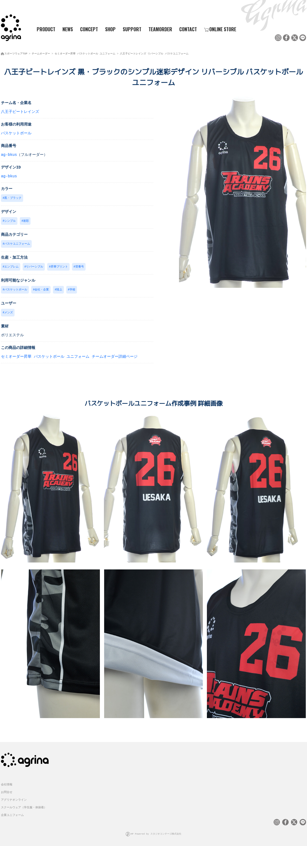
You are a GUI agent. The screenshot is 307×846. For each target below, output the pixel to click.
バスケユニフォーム (17, 244)
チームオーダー (41, 52)
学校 (72, 290)
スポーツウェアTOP (15, 52)
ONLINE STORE (220, 28)
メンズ (8, 313)
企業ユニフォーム (12, 814)
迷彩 (26, 220)
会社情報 (6, 784)
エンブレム (11, 267)
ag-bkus (9, 154)
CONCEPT (89, 28)
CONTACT (188, 28)
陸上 (59, 290)
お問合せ (6, 791)
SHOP (110, 28)
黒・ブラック (12, 197)
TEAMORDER (160, 28)
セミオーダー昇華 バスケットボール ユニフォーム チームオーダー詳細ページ (69, 357)
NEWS (67, 28)
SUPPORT (132, 28)
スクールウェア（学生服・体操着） (24, 807)
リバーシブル (34, 267)
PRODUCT (44, 28)
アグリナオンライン (14, 799)
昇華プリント (59, 267)
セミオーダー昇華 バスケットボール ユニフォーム (85, 52)
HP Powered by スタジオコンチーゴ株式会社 (156, 833)
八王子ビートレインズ (20, 111)
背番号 (79, 267)
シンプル (10, 220)
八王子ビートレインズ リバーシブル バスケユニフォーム (154, 52)
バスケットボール (16, 132)
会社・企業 (42, 290)
